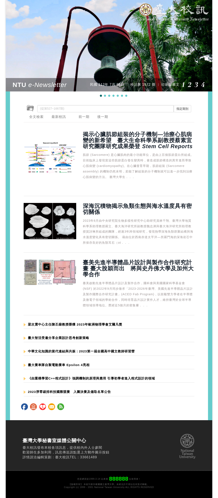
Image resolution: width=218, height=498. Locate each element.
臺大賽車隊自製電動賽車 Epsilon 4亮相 (57, 365)
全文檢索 (36, 117)
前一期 (84, 117)
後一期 (102, 117)
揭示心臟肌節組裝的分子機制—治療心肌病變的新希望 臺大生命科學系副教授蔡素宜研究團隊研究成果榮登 (138, 140)
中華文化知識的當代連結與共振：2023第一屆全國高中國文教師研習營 (79, 351)
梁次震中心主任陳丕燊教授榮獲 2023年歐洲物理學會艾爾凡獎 (73, 324)
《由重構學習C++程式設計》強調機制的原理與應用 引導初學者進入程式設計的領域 (89, 378)
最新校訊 (59, 117)
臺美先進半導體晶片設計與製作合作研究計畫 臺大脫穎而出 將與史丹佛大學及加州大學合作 (138, 268)
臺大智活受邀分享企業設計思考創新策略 (56, 338)
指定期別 (182, 108)
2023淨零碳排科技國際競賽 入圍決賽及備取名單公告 (67, 392)
